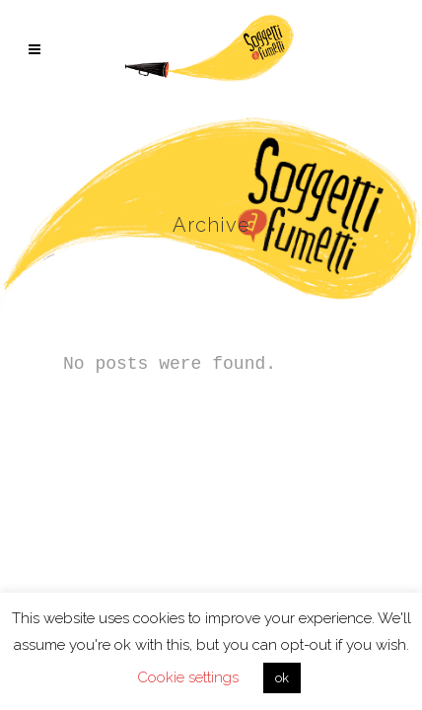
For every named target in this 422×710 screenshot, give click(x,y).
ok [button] (282, 678)
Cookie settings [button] (188, 677)
